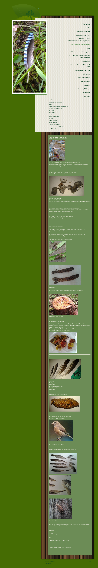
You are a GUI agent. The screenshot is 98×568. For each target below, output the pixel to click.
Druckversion (47, 561)
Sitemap (53, 561)
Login (89, 561)
